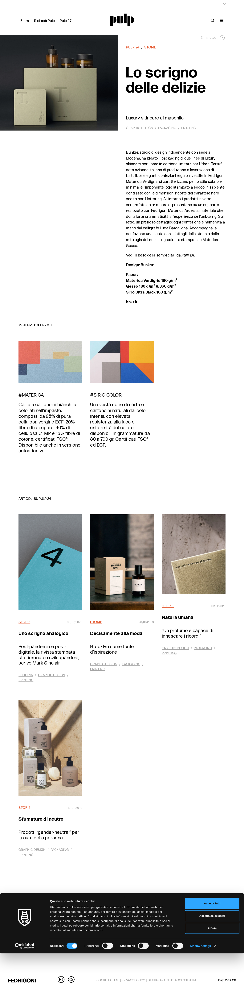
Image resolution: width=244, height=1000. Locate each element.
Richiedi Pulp (44, 21)
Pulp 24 (132, 47)
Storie (150, 47)
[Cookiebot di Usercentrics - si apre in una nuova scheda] (24, 992)
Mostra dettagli (200, 992)
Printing (188, 128)
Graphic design (139, 128)
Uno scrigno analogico (43, 633)
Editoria (25, 675)
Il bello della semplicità (154, 255)
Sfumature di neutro (40, 819)
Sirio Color (108, 395)
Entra (24, 21)
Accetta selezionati (212, 962)
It (223, 4)
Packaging (167, 128)
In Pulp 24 (122, 909)
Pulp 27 (66, 21)
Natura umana (177, 617)
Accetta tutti (212, 950)
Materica (33, 395)
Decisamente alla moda (116, 633)
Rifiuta (212, 975)
